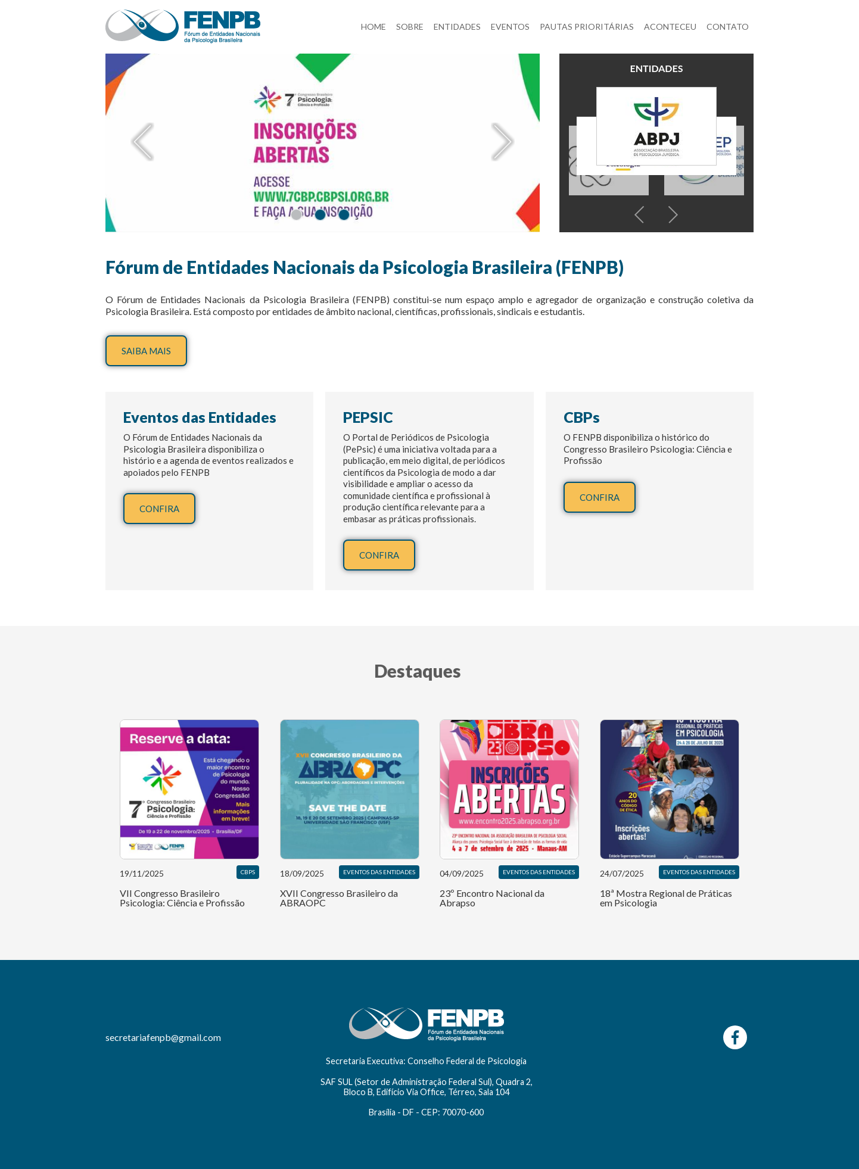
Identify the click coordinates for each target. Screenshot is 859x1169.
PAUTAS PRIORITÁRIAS (587, 26)
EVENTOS (510, 26)
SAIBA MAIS (146, 350)
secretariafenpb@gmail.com (163, 1037)
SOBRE (410, 26)
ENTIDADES (457, 26)
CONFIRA (159, 508)
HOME (373, 26)
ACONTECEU (670, 26)
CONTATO (728, 26)
